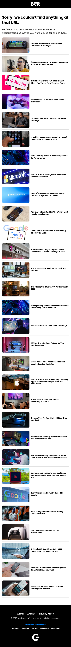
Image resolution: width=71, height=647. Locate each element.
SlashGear (55, 628)
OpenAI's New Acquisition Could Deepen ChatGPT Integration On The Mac (48, 194)
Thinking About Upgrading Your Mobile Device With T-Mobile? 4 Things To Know (48, 250)
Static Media (23, 618)
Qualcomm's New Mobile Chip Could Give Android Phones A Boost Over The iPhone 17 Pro (49, 475)
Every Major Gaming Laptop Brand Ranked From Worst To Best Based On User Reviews (49, 457)
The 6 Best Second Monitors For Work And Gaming (48, 269)
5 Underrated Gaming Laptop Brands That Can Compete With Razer (49, 438)
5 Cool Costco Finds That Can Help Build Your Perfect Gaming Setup (48, 363)
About (20, 613)
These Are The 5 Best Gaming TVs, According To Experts (45, 400)
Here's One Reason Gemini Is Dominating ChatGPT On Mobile (48, 232)
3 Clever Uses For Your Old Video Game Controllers (47, 101)
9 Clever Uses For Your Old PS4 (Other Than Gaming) (49, 419)
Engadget (15, 628)
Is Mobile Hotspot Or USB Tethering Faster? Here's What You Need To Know (49, 138)
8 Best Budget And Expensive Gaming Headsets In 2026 (47, 513)
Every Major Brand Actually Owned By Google (47, 494)
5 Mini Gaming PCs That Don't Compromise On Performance (49, 157)
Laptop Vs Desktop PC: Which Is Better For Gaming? (48, 119)
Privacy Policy (46, 613)
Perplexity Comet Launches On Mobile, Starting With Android (47, 588)
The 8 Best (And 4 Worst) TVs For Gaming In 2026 (49, 288)
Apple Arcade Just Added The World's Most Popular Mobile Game (49, 213)
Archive (31, 613)
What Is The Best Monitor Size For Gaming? (49, 325)
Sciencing (44, 628)
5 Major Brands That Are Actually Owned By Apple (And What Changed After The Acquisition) (49, 382)
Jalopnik (25, 628)
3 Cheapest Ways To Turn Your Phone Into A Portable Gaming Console (49, 63)
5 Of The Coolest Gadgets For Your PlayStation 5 (45, 531)
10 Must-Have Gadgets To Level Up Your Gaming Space (48, 344)
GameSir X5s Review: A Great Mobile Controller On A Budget (46, 45)
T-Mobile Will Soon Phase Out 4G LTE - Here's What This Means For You (47, 550)
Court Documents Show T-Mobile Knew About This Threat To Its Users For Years (48, 82)
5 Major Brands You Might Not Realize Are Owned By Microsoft (48, 176)
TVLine (34, 628)
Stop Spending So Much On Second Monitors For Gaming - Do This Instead (49, 307)
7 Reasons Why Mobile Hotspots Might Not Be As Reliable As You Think (48, 569)
